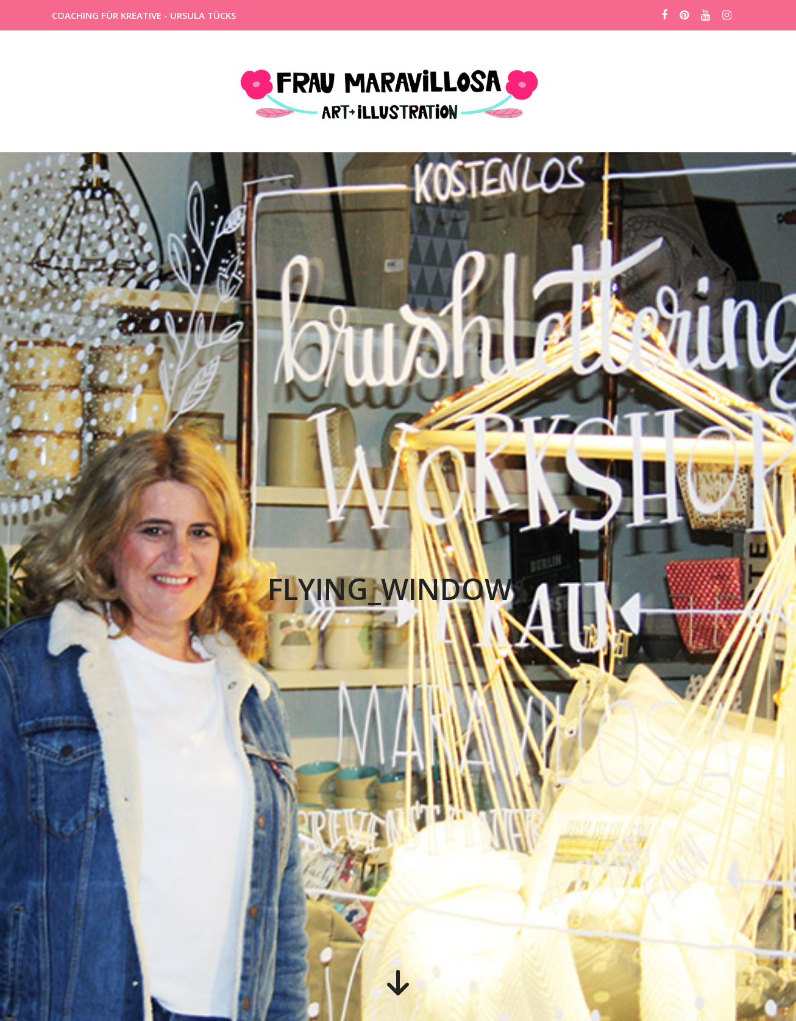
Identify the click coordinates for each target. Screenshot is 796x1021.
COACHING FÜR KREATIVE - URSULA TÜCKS (144, 15)
